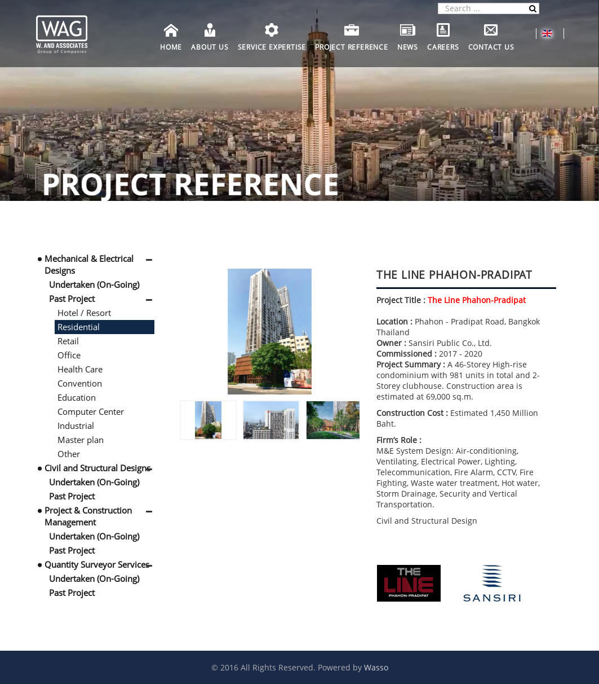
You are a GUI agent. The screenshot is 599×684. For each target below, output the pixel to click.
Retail (68, 341)
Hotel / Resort (84, 312)
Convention (79, 383)
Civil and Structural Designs (97, 467)
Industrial (75, 425)
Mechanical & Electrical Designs (89, 264)
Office (69, 355)
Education (76, 397)
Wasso (376, 667)
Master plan (80, 439)
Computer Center (90, 411)
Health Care (80, 369)
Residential (78, 326)
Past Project (72, 298)
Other (68, 453)
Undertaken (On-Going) (94, 284)
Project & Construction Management (88, 516)
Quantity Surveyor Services (97, 564)
